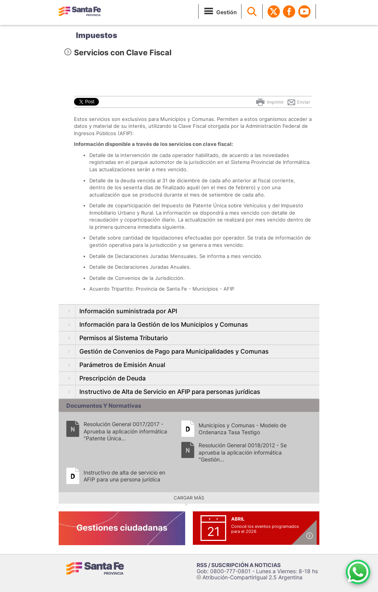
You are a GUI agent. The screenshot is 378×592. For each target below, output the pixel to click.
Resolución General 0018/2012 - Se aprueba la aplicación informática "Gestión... (243, 452)
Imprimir (269, 102)
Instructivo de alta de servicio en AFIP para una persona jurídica (124, 476)
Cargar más (189, 498)
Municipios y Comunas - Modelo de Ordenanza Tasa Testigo (242, 428)
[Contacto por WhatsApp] (358, 572)
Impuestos (96, 35)
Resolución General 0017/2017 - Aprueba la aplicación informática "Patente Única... (125, 431)
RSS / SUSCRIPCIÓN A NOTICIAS (239, 565)
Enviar (298, 102)
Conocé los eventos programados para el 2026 (265, 529)
